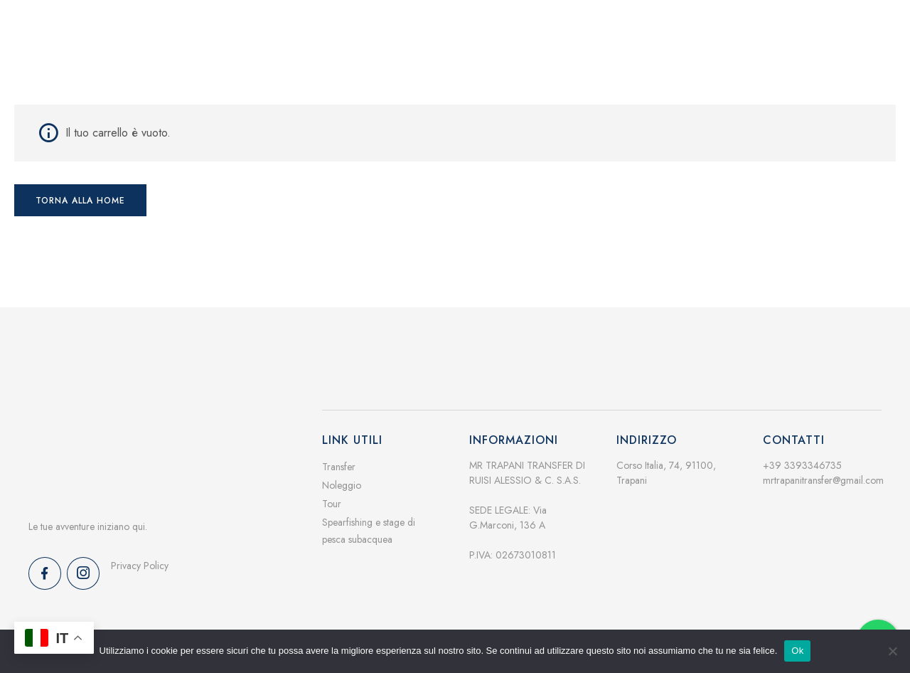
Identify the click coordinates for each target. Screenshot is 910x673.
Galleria (643, 61)
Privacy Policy (139, 558)
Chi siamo (566, 61)
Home (426, 61)
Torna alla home (80, 192)
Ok (797, 650)
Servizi (492, 61)
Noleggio (341, 477)
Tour (331, 496)
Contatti (715, 61)
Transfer (338, 459)
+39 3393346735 (802, 457)
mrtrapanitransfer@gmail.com (823, 472)
